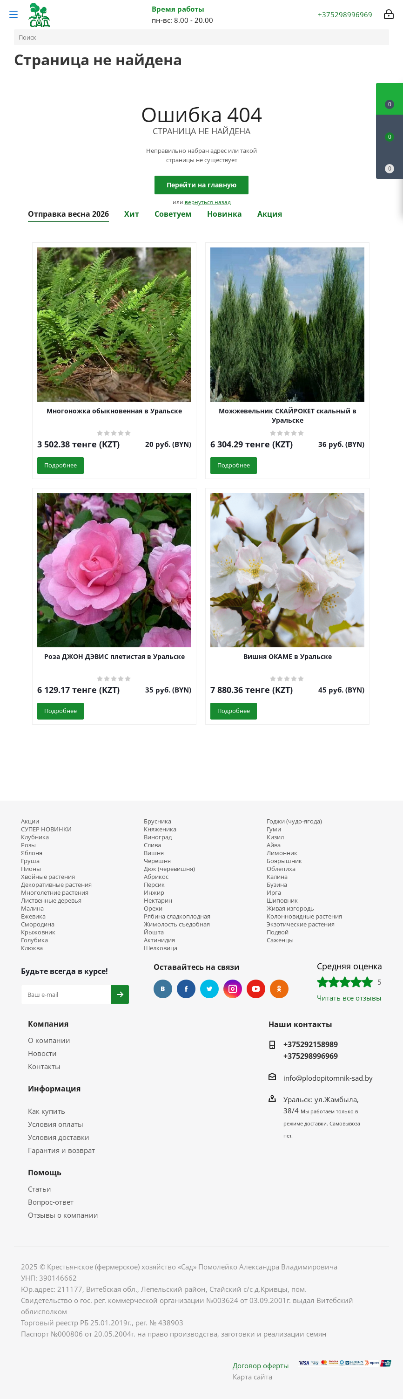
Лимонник (282, 853)
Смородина (37, 924)
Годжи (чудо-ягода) (294, 821)
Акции (30, 821)
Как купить (46, 1111)
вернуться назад (208, 202)
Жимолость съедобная (177, 924)
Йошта (154, 932)
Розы (28, 845)
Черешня (157, 861)
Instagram (232, 989)
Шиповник (282, 901)
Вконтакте (163, 989)
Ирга (274, 893)
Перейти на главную (201, 184)
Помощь (44, 1172)
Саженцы (280, 940)
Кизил (275, 837)
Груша (30, 861)
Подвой (278, 932)
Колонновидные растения (304, 916)
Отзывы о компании (63, 1215)
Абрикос (156, 877)
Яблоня (31, 853)
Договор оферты (261, 1365)
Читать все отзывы (349, 997)
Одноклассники (279, 989)
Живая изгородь (290, 908)
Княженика (160, 829)
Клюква (32, 948)
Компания (48, 1024)
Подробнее (60, 465)
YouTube (256, 989)
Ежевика (33, 916)
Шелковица (160, 948)
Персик (154, 885)
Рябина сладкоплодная (177, 916)
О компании (49, 1040)
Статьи (39, 1188)
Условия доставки (58, 1137)
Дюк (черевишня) (169, 869)
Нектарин (158, 901)
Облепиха (281, 869)
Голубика (34, 940)
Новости (42, 1053)
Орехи (153, 908)
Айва (274, 845)
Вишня (154, 853)
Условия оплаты (55, 1124)
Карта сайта (252, 1376)
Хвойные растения (48, 877)
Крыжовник (38, 932)
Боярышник (284, 861)
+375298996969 (310, 1056)
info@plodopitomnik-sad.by (328, 1078)
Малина (32, 908)
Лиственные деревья (51, 901)
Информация (54, 1089)
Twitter (209, 989)
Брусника (157, 821)
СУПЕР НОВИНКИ (46, 829)
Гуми (274, 829)
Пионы (31, 869)
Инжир (154, 893)
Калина (277, 877)
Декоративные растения (56, 885)
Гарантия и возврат (61, 1150)
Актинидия (159, 940)
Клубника (35, 837)
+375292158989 (310, 1044)
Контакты (44, 1066)
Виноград (158, 837)
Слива (152, 845)
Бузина (277, 885)
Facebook (186, 989)
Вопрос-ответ (51, 1202)
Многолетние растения (54, 893)
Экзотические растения (301, 924)
